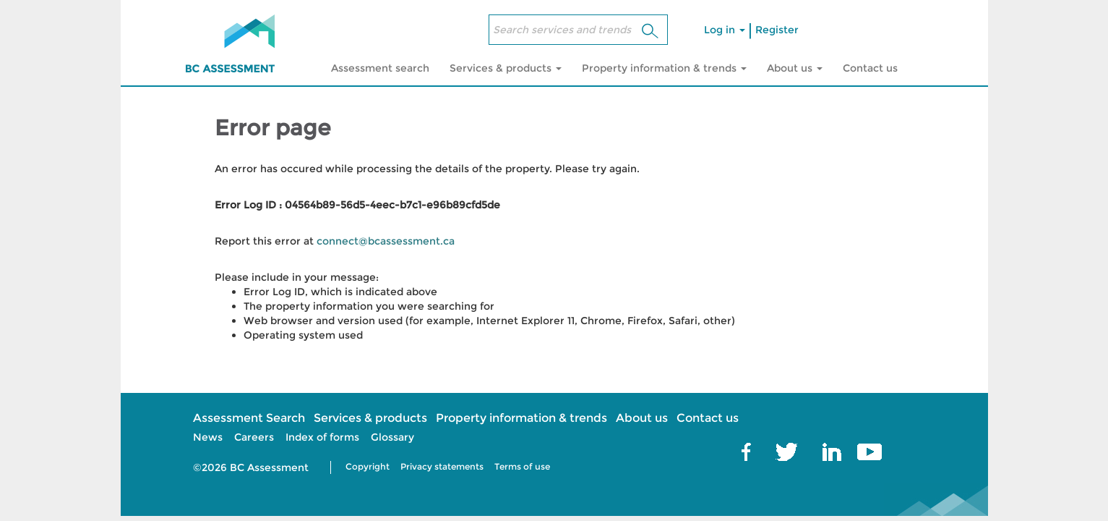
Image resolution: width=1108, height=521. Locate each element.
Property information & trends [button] (664, 68)
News (208, 437)
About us (642, 418)
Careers (254, 437)
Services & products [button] (506, 68)
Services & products (370, 418)
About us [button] (795, 68)
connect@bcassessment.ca (386, 240)
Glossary (392, 437)
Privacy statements (442, 466)
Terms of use (522, 466)
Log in (724, 29)
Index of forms (322, 437)
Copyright (367, 466)
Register (777, 29)
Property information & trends (521, 418)
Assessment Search (249, 418)
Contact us (870, 68)
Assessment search (380, 68)
